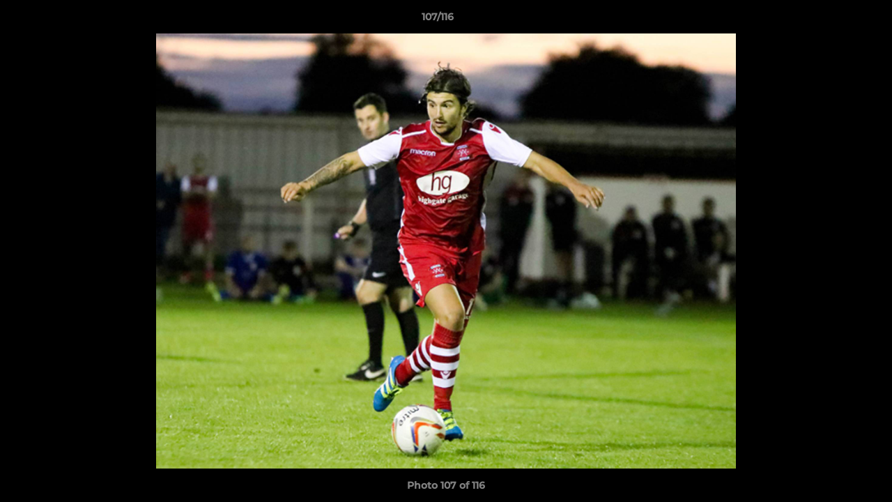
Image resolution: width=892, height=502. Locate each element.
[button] (833, 20)
